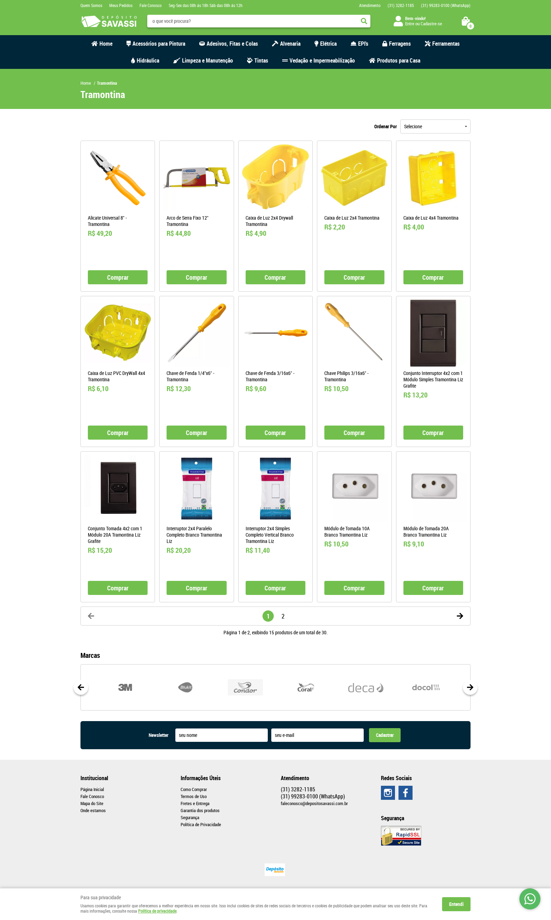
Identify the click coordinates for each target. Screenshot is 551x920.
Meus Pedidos (120, 5)
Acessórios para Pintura (158, 43)
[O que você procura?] (364, 21)
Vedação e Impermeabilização (322, 60)
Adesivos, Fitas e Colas (232, 43)
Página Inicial (92, 789)
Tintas (261, 60)
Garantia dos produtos (200, 810)
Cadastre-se (431, 23)
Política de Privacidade (201, 824)
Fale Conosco (151, 5)
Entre (409, 23)
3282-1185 (401, 5)
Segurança (190, 817)
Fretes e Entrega (195, 803)
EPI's (363, 43)
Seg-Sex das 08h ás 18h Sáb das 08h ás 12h (205, 5)
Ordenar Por (385, 126)
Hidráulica (148, 60)
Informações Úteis (201, 778)
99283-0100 (446, 5)
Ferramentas (446, 43)
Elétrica (328, 43)
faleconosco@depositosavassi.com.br (314, 803)
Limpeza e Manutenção (207, 60)
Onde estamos (93, 810)
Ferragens (400, 43)
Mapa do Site (91, 803)
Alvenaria (290, 43)
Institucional (94, 778)
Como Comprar (194, 789)
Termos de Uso (194, 796)
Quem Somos (91, 5)
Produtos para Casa (398, 60)
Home (105, 43)
